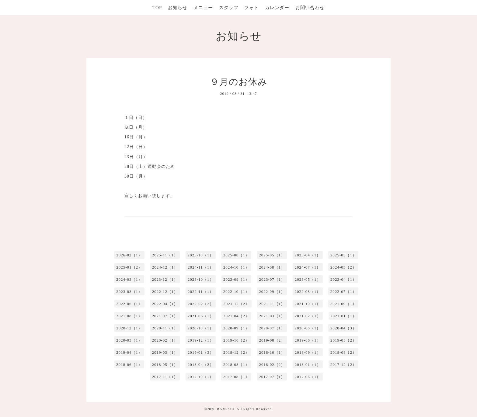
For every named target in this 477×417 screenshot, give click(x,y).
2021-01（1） (343, 316)
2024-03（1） (129, 279)
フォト (251, 7)
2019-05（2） (343, 340)
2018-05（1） (165, 364)
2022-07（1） (343, 291)
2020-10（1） (200, 328)
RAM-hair (225, 409)
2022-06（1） (129, 303)
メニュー (203, 7)
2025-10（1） (200, 255)
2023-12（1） (165, 279)
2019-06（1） (308, 340)
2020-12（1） (129, 328)
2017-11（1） (165, 376)
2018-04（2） (201, 364)
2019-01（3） (201, 352)
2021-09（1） (343, 303)
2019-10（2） (236, 340)
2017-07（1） (272, 376)
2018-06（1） (129, 364)
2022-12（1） (165, 291)
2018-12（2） (236, 352)
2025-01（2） (129, 267)
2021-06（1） (201, 316)
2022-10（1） (236, 291)
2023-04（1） (343, 279)
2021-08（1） (129, 316)
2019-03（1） (165, 352)
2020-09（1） (236, 328)
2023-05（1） (308, 279)
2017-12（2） (343, 364)
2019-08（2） (272, 340)
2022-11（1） (201, 291)
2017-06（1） (308, 376)
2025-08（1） (236, 255)
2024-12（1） (165, 267)
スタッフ (228, 7)
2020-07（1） (272, 328)
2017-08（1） (236, 376)
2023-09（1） (236, 279)
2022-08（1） (308, 291)
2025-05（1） (272, 255)
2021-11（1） (272, 303)
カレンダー (277, 7)
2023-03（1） (129, 291)
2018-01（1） (308, 364)
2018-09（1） (308, 352)
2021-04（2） (236, 316)
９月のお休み (238, 82)
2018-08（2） (343, 352)
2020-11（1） (165, 328)
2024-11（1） (201, 267)
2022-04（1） (165, 303)
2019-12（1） (201, 340)
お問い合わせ (310, 7)
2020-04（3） (343, 328)
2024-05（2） (343, 267)
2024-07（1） (308, 267)
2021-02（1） (308, 316)
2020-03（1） (129, 340)
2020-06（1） (308, 328)
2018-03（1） (236, 364)
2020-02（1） (165, 340)
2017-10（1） (200, 376)
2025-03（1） (343, 255)
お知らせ (177, 7)
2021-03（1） (272, 316)
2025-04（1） (308, 255)
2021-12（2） (236, 303)
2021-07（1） (165, 316)
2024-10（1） (236, 267)
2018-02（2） (272, 364)
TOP (157, 7)
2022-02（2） (201, 303)
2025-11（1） (165, 255)
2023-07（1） (272, 279)
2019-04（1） (129, 352)
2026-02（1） (129, 255)
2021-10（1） (308, 303)
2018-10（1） (272, 352)
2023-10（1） (201, 279)
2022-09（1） (272, 291)
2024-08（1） (272, 267)
